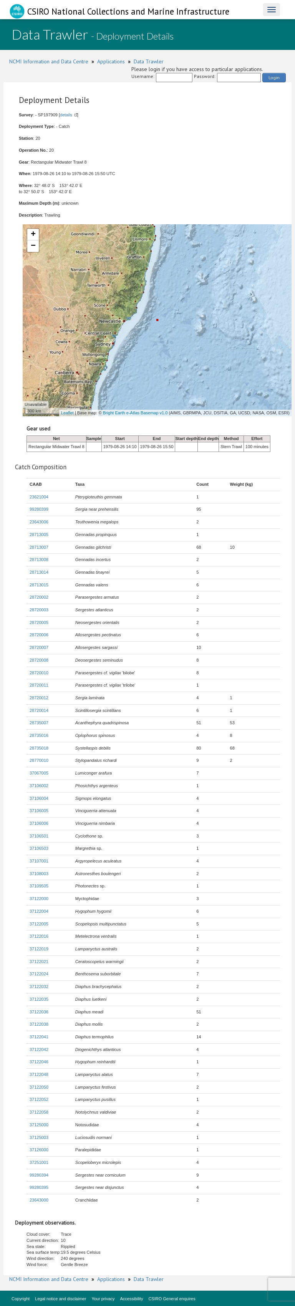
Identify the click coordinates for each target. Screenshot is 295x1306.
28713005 (39, 534)
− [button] (33, 246)
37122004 (39, 911)
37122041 (39, 1037)
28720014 (39, 710)
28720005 (39, 622)
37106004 (39, 798)
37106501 (39, 836)
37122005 (39, 924)
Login (274, 77)
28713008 (39, 559)
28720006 (39, 634)
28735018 (39, 748)
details (66, 115)
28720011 (39, 685)
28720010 (39, 672)
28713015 (39, 585)
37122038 (39, 1024)
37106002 (39, 785)
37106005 (39, 810)
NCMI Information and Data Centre (48, 61)
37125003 (39, 1137)
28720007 (39, 647)
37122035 (39, 999)
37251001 (39, 1162)
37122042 (39, 1049)
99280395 (39, 1187)
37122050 (39, 1087)
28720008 (39, 660)
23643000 (39, 1200)
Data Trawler (149, 61)
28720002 (39, 597)
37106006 (39, 823)
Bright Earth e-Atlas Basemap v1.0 (135, 413)
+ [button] (33, 234)
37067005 (39, 773)
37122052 (39, 1099)
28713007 (39, 547)
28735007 (39, 722)
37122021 (39, 961)
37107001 (39, 861)
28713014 (39, 572)
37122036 (39, 1012)
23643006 (39, 522)
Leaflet (67, 413)
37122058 (39, 1112)
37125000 (39, 1124)
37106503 (39, 848)
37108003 (39, 873)
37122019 (39, 949)
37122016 (39, 936)
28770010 (39, 760)
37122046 (39, 1061)
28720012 (39, 697)
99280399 (39, 509)
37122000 (39, 898)
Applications (111, 61)
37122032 (39, 986)
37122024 (39, 974)
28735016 (39, 735)
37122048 (39, 1074)
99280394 (39, 1175)
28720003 (39, 609)
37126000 (39, 1149)
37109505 (39, 886)
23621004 (39, 497)
